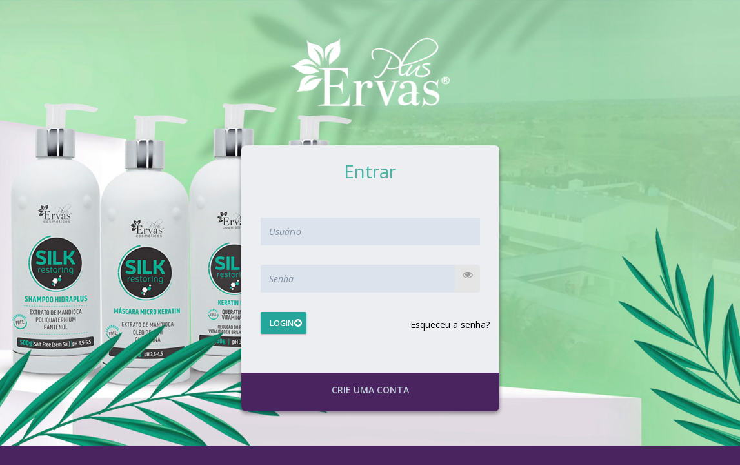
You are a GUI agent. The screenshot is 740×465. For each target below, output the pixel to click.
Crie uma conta (370, 390)
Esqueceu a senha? (450, 324)
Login (282, 323)
